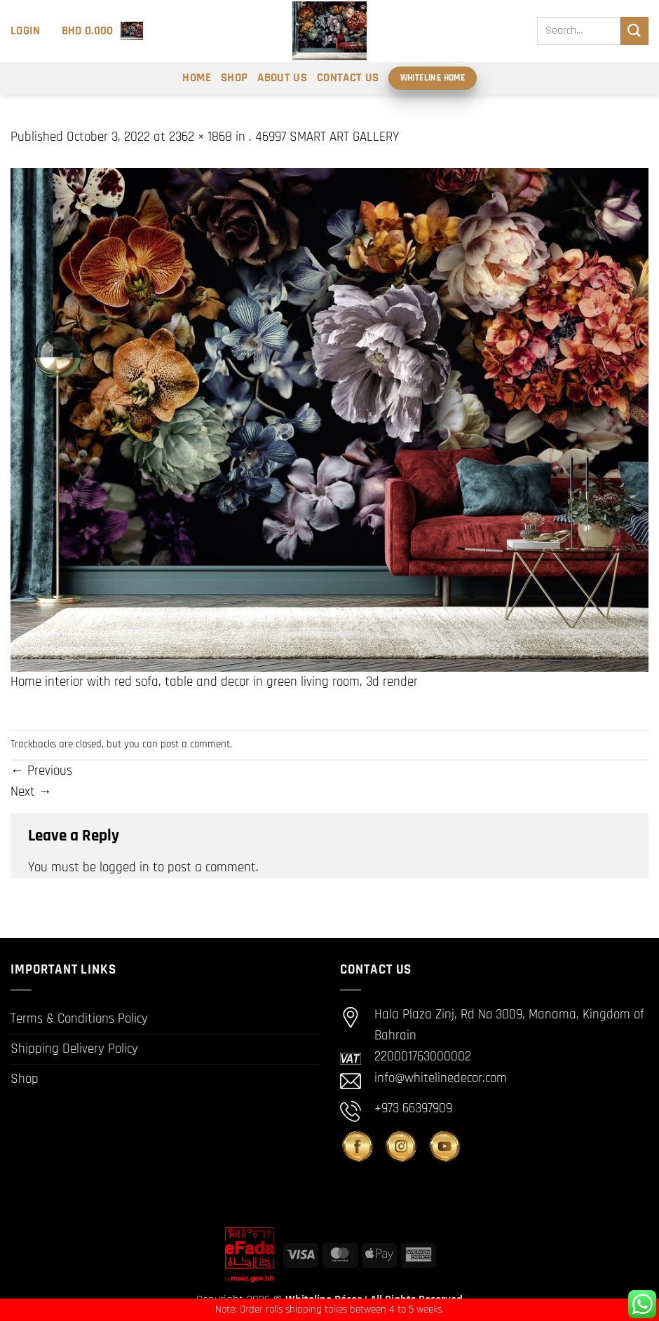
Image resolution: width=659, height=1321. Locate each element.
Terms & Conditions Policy (79, 1019)
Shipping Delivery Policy (74, 1049)
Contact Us (348, 77)
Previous (41, 771)
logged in (124, 867)
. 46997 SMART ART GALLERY (324, 137)
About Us (282, 77)
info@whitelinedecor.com (440, 1078)
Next (31, 792)
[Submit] (634, 30)
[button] (26, 30)
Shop (234, 77)
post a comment (195, 744)
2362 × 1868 (200, 137)
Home (196, 77)
